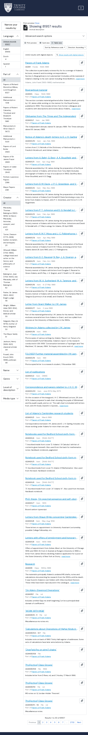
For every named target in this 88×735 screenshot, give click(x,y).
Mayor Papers (9, 188)
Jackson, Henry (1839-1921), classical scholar (10, 345)
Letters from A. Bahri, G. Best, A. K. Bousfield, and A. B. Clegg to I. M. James (51, 157)
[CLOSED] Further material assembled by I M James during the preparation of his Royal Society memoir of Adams (51, 353)
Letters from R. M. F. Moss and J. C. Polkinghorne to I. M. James (51, 233)
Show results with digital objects (70, 55)
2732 (72, 722)
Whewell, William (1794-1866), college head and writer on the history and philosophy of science (10, 260)
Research (30, 564)
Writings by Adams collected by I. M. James (47, 327)
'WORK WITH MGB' (34, 611)
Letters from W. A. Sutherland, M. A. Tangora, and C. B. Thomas (51, 280)
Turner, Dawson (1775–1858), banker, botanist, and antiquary (10, 240)
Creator (7, 197)
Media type (9, 398)
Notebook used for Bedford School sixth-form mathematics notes (51, 457)
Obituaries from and (50, 116)
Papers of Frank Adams (37, 62)
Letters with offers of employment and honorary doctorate (51, 537)
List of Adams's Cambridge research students (49, 413)
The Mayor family (10, 335)
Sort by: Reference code (54, 47)
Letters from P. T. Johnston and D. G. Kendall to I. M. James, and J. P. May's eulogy (51, 210)
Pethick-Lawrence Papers (11, 180)
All (4, 79)
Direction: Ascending (76, 47)
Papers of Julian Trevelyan (9, 169)
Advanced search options (38, 35)
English (9, 50)
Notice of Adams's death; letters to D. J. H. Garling (51, 137)
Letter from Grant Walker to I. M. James (45, 304)
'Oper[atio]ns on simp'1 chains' (40, 649)
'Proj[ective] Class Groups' (39, 665)
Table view (57, 43)
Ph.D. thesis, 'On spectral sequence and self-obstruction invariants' (51, 499)
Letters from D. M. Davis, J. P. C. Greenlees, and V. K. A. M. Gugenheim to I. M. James (51, 184)
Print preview (30, 43)
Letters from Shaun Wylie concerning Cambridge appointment (51, 517)
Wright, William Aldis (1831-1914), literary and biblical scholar (10, 311)
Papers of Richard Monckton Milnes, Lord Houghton (10, 88)
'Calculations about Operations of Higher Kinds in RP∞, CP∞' (51, 629)
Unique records (9, 43)
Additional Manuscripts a (9, 100)
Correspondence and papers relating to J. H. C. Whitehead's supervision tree (51, 387)
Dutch (7, 58)
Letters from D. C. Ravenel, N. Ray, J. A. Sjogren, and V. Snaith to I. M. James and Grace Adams (51, 257)
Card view (45, 43)
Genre (6, 378)
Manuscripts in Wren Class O (9, 129)
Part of (6, 74)
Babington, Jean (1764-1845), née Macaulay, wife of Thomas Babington (10, 281)
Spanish (7, 65)
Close (37, 23)
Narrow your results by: (11, 26)
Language (8, 36)
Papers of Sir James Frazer (9, 159)
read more (80, 79)
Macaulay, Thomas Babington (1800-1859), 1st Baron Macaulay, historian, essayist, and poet (10, 218)
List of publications (35, 371)
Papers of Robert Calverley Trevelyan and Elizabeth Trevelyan (10, 114)
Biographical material (36, 90)
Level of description (9, 389)
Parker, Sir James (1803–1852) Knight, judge (10, 296)
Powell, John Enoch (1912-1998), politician (9, 358)
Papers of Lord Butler (9, 149)
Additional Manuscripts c (9, 139)
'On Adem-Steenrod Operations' (42, 590)
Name (6, 370)
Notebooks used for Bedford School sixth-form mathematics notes (51, 434)
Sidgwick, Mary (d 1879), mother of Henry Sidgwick (10, 325)
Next (79, 722)
